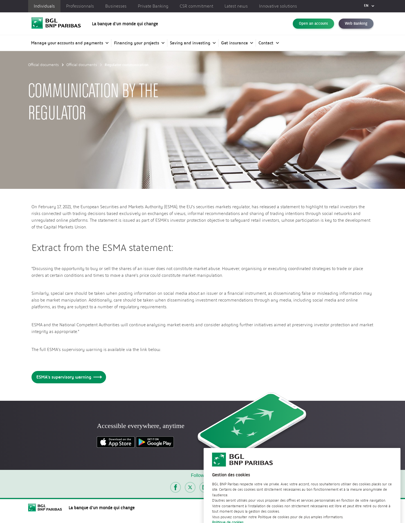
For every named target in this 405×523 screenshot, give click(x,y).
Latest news (236, 6)
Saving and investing (190, 43)
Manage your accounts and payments (67, 43)
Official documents (43, 64)
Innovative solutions (278, 6)
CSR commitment (196, 6)
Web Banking (356, 24)
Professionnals (80, 6)
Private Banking (153, 6)
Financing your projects (136, 43)
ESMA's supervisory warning (68, 377)
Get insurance (234, 43)
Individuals (44, 6)
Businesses (116, 6)
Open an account (313, 24)
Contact (265, 43)
